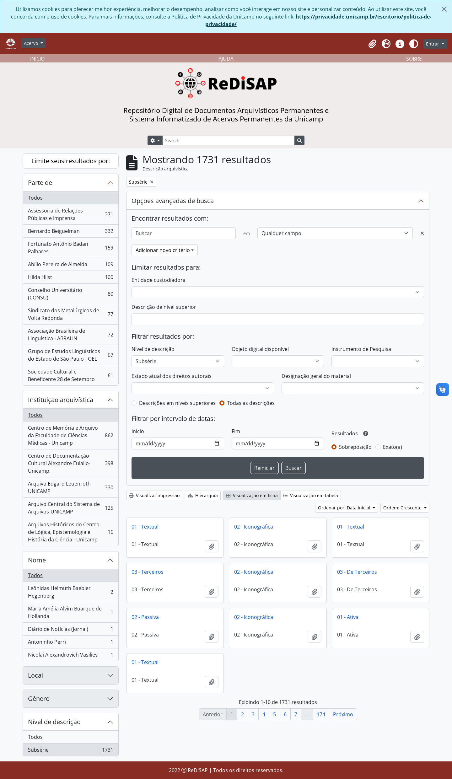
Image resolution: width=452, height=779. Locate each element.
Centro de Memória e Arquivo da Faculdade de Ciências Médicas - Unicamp (70, 435)
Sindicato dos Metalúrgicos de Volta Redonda (70, 314)
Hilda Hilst (70, 278)
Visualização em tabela (310, 495)
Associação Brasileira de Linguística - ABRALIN (70, 334)
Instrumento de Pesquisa (361, 349)
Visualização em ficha (252, 495)
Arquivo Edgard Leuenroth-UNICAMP (70, 487)
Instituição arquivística (60, 399)
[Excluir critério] (422, 233)
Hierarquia (203, 495)
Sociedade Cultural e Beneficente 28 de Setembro (70, 375)
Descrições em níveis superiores (177, 403)
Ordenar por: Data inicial (345, 508)
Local (35, 675)
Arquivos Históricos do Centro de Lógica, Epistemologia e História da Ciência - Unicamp (70, 532)
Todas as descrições (251, 403)
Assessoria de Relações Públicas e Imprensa (70, 214)
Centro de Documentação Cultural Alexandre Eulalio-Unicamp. (70, 463)
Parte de (40, 182)
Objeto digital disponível (260, 349)
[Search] (228, 140)
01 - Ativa (347, 617)
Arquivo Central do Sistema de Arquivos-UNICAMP (70, 508)
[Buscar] (184, 233)
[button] (372, 44)
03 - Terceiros (148, 571)
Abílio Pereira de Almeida (70, 266)
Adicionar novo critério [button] (163, 250)
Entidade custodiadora (159, 280)
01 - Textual (145, 526)
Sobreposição (355, 446)
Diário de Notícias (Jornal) (70, 630)
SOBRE (414, 58)
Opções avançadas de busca (173, 200)
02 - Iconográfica (253, 526)
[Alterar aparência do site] (414, 44)
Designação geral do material (316, 376)
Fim (236, 431)
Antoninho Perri (70, 643)
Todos (35, 197)
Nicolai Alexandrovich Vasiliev (70, 656)
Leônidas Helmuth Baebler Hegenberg (70, 592)
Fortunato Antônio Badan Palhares (70, 247)
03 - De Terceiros (357, 571)
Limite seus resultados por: (70, 161)
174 (321, 714)
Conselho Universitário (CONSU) (70, 294)
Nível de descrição (54, 721)
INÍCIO (37, 58)
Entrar (433, 44)
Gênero (39, 698)
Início (138, 431)
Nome (37, 560)
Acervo (31, 43)
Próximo (343, 714)
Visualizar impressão (154, 495)
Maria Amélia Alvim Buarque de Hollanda (70, 612)
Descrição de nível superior (164, 307)
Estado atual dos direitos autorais (172, 376)
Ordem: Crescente (403, 508)
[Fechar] (444, 9)
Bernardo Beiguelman (70, 232)
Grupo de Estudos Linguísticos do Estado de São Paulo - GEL (70, 355)
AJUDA (226, 58)
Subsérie (70, 751)
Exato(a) (392, 446)
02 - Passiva (145, 617)
